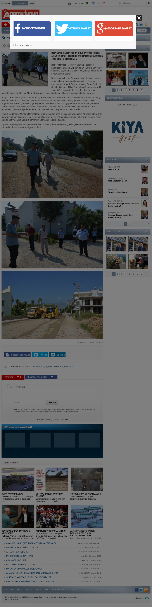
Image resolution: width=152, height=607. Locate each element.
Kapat (139, 18)
